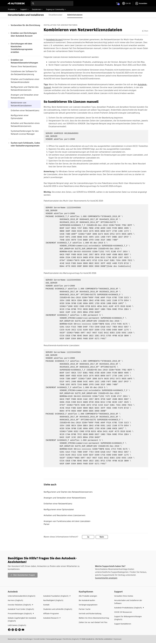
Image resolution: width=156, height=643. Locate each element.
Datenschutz (12, 639)
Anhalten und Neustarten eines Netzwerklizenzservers (25, 125)
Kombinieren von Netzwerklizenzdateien (21, 104)
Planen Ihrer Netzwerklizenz (24, 66)
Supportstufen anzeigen (106, 578)
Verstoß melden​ (39, 639)
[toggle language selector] (126, 3)
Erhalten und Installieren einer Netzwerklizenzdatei (25, 81)
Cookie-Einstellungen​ (25, 639)
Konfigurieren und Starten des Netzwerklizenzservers (25, 88)
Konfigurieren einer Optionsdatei (20, 117)
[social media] (16, 629)
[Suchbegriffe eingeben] (52, 3)
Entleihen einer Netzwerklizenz (25, 110)
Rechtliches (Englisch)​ (71, 639)
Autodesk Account (54, 39)
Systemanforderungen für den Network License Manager (25, 132)
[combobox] (52, 3)
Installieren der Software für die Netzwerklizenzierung (24, 73)
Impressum (118, 639)
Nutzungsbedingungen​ (54, 639)
